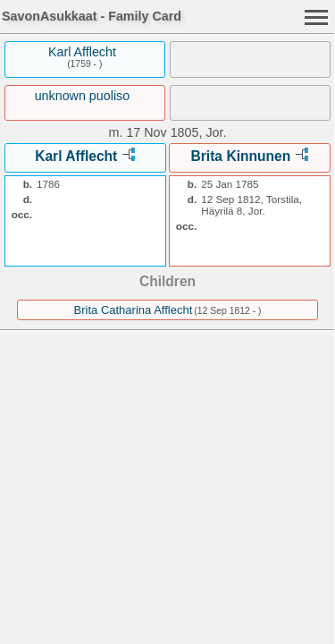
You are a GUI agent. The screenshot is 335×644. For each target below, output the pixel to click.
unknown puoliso (82, 96)
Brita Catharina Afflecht (133, 310)
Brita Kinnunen (241, 156)
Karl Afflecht (82, 52)
